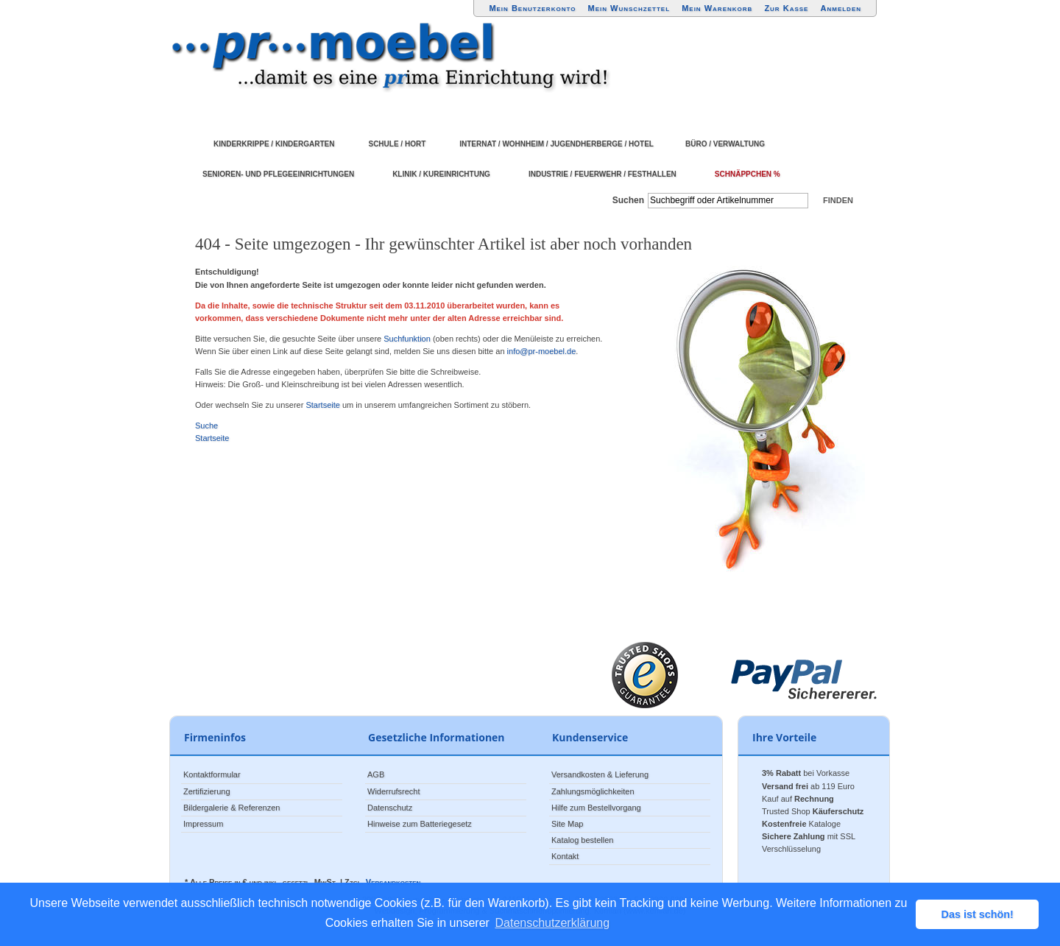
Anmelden (841, 8)
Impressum (203, 823)
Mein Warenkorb (717, 8)
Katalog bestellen (582, 840)
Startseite (322, 404)
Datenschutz (389, 807)
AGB (375, 774)
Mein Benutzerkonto (532, 8)
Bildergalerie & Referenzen (231, 807)
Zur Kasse (786, 8)
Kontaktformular (212, 774)
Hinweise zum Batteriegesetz (419, 823)
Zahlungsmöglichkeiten (593, 791)
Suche (206, 425)
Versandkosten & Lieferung (600, 774)
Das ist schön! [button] (977, 914)
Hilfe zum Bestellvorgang (596, 807)
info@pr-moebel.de (541, 351)
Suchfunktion (407, 338)
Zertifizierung (206, 791)
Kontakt (565, 856)
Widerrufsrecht (393, 791)
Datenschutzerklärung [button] (552, 923)
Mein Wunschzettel (628, 8)
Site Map (567, 823)
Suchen (628, 200)
